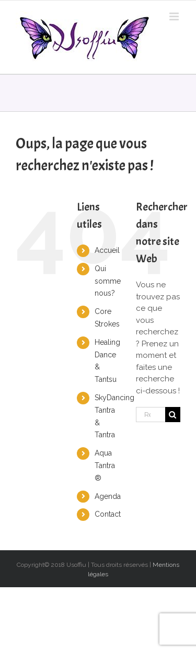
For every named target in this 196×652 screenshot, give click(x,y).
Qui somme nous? (108, 281)
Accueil (107, 250)
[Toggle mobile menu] (174, 16)
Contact (108, 514)
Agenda (108, 496)
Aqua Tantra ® (105, 465)
